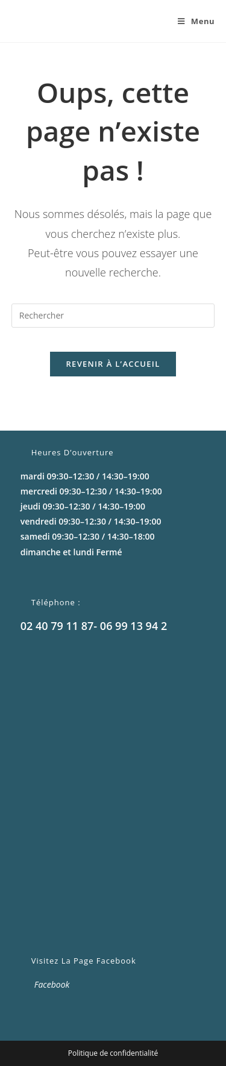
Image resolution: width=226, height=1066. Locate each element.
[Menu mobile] (192, 21)
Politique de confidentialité (113, 1053)
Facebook (52, 984)
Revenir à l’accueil (113, 363)
